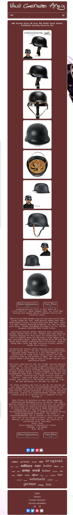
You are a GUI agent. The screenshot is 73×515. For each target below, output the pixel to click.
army (26, 470)
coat (13, 475)
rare (38, 465)
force (62, 466)
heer (60, 474)
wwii (36, 470)
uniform (55, 471)
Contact (37, 497)
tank (11, 466)
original (54, 461)
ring (42, 475)
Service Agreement (37, 503)
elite (18, 471)
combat (52, 475)
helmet (46, 470)
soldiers (15, 462)
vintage (41, 485)
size (41, 461)
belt (61, 471)
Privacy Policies (37, 500)
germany (24, 461)
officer (35, 475)
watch (46, 475)
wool (56, 480)
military (26, 465)
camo (27, 475)
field (48, 484)
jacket (34, 462)
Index (37, 493)
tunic (17, 467)
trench (19, 480)
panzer (25, 480)
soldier (50, 480)
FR (40, 507)
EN (35, 507)
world (13, 471)
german (30, 484)
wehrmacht (37, 479)
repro (19, 474)
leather (47, 465)
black (56, 466)
